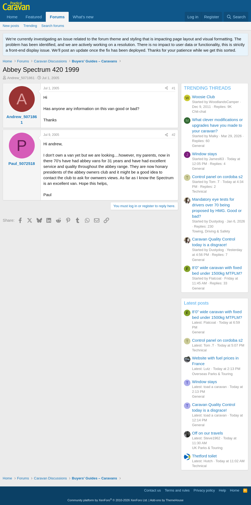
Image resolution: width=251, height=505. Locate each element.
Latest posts (196, 303)
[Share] (166, 88)
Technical (199, 191)
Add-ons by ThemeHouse (167, 500)
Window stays (204, 153)
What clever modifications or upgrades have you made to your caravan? (217, 125)
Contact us (152, 490)
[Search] (236, 17)
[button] (98, 17)
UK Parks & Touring (207, 448)
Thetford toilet (204, 456)
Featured (34, 17)
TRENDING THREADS (207, 88)
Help (222, 490)
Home (12, 17)
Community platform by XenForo (108, 500)
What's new (83, 17)
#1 (173, 88)
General (198, 146)
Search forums (52, 26)
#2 (173, 135)
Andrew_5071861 (21, 78)
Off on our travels (207, 433)
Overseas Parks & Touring (212, 374)
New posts (11, 26)
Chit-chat (199, 112)
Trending (30, 26)
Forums (57, 17)
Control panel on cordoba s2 (217, 176)
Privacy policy (204, 490)
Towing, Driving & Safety (211, 231)
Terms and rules (177, 490)
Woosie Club (203, 96)
